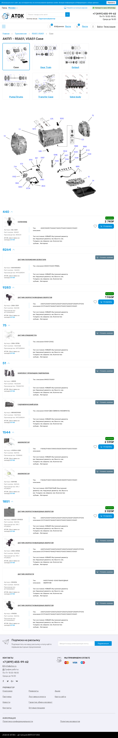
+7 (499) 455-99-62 (104, 13)
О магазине (7, 691)
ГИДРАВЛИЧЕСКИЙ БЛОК (28, 404)
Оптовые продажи (37, 708)
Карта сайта (60, 697)
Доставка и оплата (37, 697)
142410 (17, 270)
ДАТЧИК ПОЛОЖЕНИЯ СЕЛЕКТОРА (32, 259)
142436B (17, 346)
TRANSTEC (20, 386)
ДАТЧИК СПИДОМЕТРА (27, 335)
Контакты (7, 708)
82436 (16, 522)
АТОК (12, 240)
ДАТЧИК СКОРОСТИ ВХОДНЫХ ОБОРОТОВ (35, 297)
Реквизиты (34, 691)
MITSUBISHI (20, 273)
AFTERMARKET (9, 312)
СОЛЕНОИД (22, 222)
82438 (16, 308)
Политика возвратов (70, 721)
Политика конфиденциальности (18, 721)
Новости (6, 702)
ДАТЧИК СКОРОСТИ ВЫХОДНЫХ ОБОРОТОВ (35, 511)
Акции (57, 691)
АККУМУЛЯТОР (24, 442)
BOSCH (18, 235)
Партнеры (7, 697)
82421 (16, 232)
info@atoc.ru (9, 666)
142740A (17, 415)
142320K (17, 384)
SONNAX (19, 455)
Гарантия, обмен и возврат (40, 702)
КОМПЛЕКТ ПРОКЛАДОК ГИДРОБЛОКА (33, 373)
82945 (16, 453)
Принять (111, 3)
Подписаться (103, 643)
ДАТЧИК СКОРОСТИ (26, 574)
